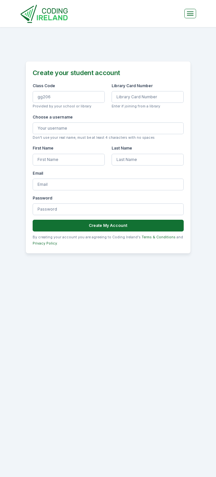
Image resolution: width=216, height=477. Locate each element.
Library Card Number (132, 85)
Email (38, 173)
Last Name (122, 148)
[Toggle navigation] (190, 13)
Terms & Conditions (159, 237)
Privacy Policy (45, 243)
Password (42, 198)
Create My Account (108, 225)
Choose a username (53, 117)
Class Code (44, 85)
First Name (43, 148)
